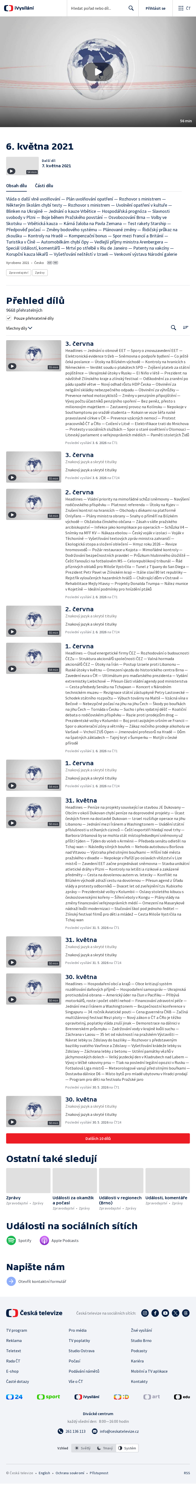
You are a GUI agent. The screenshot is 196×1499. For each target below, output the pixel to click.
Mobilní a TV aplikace (149, 1386)
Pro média (78, 1345)
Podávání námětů (84, 1386)
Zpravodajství (18, 288)
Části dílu (44, 201)
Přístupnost (99, 1488)
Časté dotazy (17, 1396)
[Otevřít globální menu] (184, 8)
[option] (83, 1463)
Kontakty (139, 1396)
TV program (16, 1345)
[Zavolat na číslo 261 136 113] (71, 1447)
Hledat (129, 10)
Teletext (13, 1366)
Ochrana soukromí (70, 1488)
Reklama (14, 1355)
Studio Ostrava (81, 1366)
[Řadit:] (185, 342)
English (44, 1488)
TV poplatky (79, 1355)
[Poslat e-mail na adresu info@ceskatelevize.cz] (115, 1447)
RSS (187, 1488)
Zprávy (40, 288)
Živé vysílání (141, 1345)
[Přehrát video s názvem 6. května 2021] (98, 72)
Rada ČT (13, 1376)
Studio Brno (141, 1355)
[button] (98, 72)
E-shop (12, 1386)
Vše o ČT (76, 1396)
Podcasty (139, 1366)
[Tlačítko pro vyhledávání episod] (173, 343)
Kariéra (137, 1376)
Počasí (74, 1376)
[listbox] (105, 1463)
